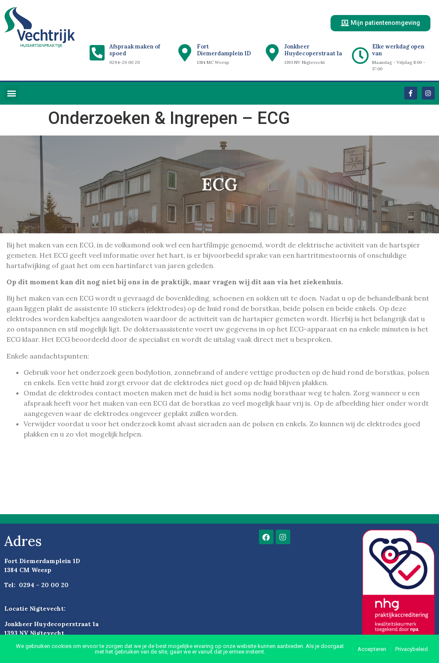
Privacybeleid (411, 649)
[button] (11, 94)
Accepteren (372, 649)
